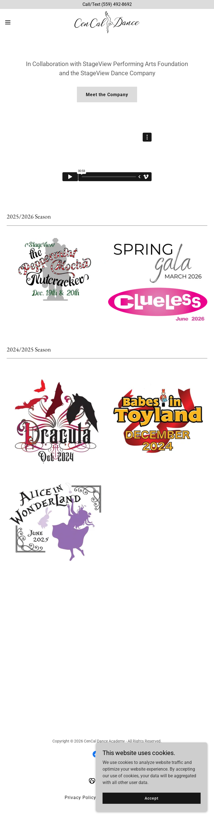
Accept (151, 798)
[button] (18, 22)
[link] (107, 22)
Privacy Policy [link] (80, 797)
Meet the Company (107, 94)
